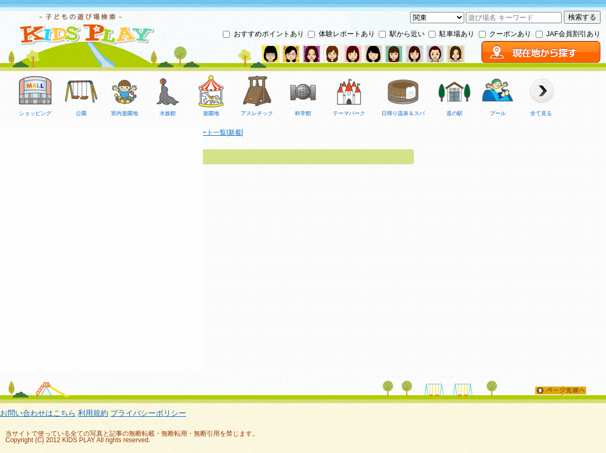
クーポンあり (510, 34)
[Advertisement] (101, 229)
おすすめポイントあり (269, 34)
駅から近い (407, 34)
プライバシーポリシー (148, 413)
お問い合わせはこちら (38, 413)
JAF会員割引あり (573, 34)
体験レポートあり (347, 34)
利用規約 (93, 413)
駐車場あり (457, 34)
